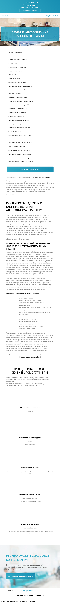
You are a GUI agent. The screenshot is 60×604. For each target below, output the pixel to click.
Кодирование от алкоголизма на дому (19, 139)
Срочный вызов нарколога (30, 10)
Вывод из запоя (12, 63)
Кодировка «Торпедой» (15, 93)
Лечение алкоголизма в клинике (17, 97)
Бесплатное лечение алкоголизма (18, 56)
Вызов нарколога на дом (15, 124)
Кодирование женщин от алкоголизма (19, 154)
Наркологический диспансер (16, 146)
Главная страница (11, 177)
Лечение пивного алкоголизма (17, 112)
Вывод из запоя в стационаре (17, 67)
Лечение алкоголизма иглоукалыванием (20, 101)
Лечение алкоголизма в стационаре (19, 127)
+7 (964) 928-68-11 (30, 5)
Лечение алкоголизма (24, 177)
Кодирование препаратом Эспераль (19, 90)
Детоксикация (12, 75)
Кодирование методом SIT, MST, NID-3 (19, 135)
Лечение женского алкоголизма (17, 109)
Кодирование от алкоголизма (17, 82)
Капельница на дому (14, 78)
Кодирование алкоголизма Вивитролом (20, 158)
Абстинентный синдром (15, 52)
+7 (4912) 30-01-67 (30, 2)
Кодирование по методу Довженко (18, 120)
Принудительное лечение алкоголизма (20, 143)
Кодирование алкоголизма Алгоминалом (20, 161)
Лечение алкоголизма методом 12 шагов (20, 105)
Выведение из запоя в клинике (17, 60)
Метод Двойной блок (14, 131)
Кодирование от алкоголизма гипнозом (20, 86)
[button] (7, 15)
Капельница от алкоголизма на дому (19, 150)
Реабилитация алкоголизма (16, 116)
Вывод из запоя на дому (15, 71)
